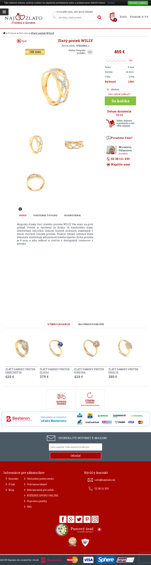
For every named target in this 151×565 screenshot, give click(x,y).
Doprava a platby (37, 501)
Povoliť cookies (137, 3)
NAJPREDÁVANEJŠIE (91, 324)
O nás (12, 484)
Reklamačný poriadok (40, 489)
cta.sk (36, 559)
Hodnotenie (72, 215)
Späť (22, 40)
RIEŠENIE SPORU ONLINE (42, 495)
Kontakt (13, 478)
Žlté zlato (24, 33)
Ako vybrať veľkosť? (119, 94)
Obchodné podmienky (40, 478)
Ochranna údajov (37, 484)
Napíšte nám (120, 164)
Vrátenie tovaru (45, 215)
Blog (11, 489)
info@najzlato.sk (105, 479)
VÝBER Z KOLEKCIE (58, 324)
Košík (123, 16)
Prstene (12, 33)
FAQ (29, 506)
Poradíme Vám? (121, 137)
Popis (22, 215)
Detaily (111, 3)
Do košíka (120, 100)
